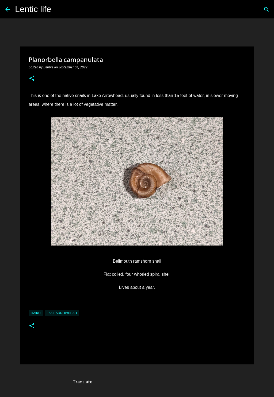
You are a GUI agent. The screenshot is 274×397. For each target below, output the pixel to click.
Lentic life (33, 9)
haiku (36, 313)
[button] (32, 78)
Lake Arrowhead (62, 313)
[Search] (58, 9)
